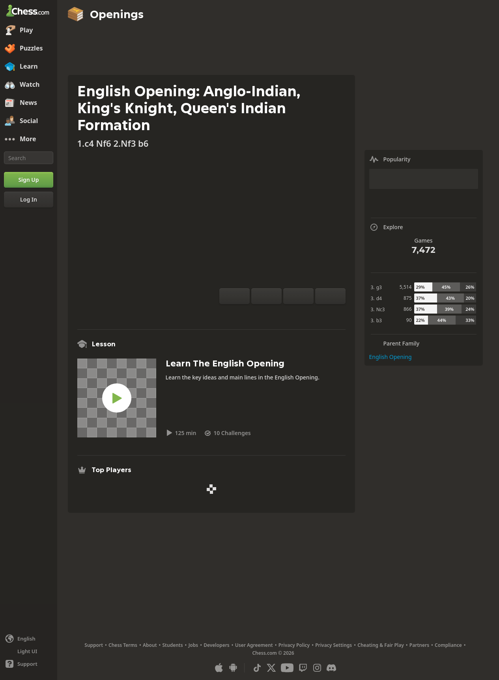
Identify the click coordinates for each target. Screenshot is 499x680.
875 (408, 298)
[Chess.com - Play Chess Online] (28, 11)
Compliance (448, 645)
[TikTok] (257, 668)
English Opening (390, 357)
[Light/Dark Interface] (28, 651)
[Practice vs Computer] (257, 313)
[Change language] (28, 638)
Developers (217, 645)
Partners (419, 645)
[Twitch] (303, 668)
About (150, 645)
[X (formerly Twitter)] (271, 668)
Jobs (193, 645)
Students (173, 645)
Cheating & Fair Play (380, 645)
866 (408, 309)
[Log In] (28, 199)
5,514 (406, 287)
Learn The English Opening (225, 363)
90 (409, 320)
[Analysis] (270, 313)
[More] (28, 139)
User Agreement (254, 645)
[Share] (307, 313)
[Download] (295, 313)
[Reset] (266, 296)
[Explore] (282, 313)
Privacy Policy (294, 645)
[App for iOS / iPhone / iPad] (219, 668)
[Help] (28, 664)
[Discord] (331, 668)
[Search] (28, 157)
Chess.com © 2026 (273, 653)
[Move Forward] (330, 296)
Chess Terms (122, 645)
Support (93, 645)
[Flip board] (234, 296)
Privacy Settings (333, 645)
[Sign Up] (28, 180)
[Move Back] (298, 296)
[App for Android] (233, 668)
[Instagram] (317, 668)
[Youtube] (287, 667)
